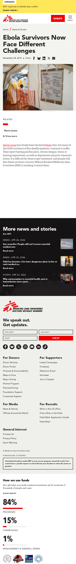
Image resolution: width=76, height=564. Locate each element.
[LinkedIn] (38, 346)
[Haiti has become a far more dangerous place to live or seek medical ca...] (38, 262)
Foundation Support (12, 392)
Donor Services (10, 362)
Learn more (9, 10)
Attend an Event (47, 370)
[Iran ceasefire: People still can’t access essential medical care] (38, 245)
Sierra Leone (10, 130)
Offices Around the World (15, 413)
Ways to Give (9, 375)
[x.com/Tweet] (18, 346)
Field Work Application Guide (54, 417)
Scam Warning (10, 442)
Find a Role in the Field (51, 413)
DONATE (58, 18)
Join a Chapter (47, 379)
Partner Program (11, 383)
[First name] (20, 332)
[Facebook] (5, 346)
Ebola (48, 145)
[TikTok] (45, 346)
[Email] (20, 338)
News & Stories (19, 29)
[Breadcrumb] (38, 29)
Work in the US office (50, 408)
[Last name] (56, 332)
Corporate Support (12, 396)
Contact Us (8, 434)
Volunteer (44, 375)
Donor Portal (9, 366)
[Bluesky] (12, 346)
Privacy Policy (9, 438)
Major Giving (9, 379)
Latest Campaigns (48, 362)
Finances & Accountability (15, 370)
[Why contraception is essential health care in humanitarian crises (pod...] (38, 280)
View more (11, 136)
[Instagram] (25, 346)
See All (6, 234)
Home (6, 29)
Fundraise (44, 366)
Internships (45, 421)
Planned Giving (10, 387)
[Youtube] (31, 346)
